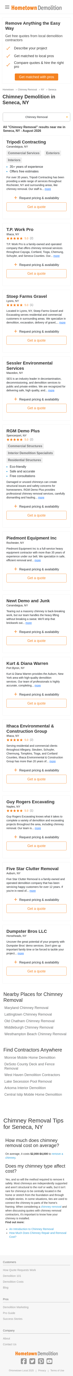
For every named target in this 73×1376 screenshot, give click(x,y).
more (48, 189)
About (6, 1338)
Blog (5, 1287)
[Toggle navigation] (7, 7)
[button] (23, 1361)
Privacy (42, 1370)
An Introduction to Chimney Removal (31, 1229)
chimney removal (51, 1206)
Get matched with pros (36, 77)
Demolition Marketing (16, 1307)
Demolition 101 (12, 1275)
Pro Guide (9, 1313)
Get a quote (36, 207)
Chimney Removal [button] (36, 117)
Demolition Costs (13, 1281)
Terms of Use (57, 1370)
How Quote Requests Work (19, 1270)
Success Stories (12, 1318)
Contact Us (9, 1344)
